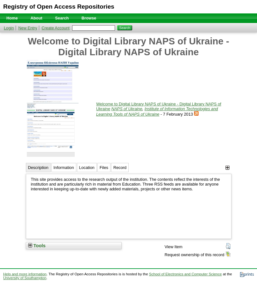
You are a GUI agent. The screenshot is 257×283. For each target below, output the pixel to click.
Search (62, 18)
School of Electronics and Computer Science (185, 274)
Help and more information (25, 274)
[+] (227, 167)
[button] (228, 246)
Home (12, 18)
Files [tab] (104, 167)
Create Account (56, 28)
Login (9, 28)
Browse (88, 18)
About (36, 18)
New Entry (27, 28)
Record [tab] (119, 167)
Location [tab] (86, 167)
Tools (37, 245)
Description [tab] (38, 167)
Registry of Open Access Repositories (58, 6)
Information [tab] (64, 167)
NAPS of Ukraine (126, 108)
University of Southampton (24, 278)
